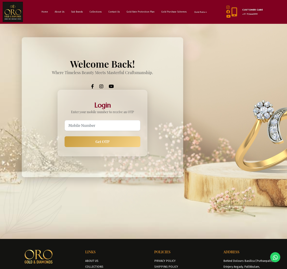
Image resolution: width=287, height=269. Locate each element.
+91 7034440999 (250, 14)
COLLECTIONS (94, 266)
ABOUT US (91, 260)
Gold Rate (199, 12)
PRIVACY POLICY (165, 260)
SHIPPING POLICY (166, 266)
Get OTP (103, 141)
